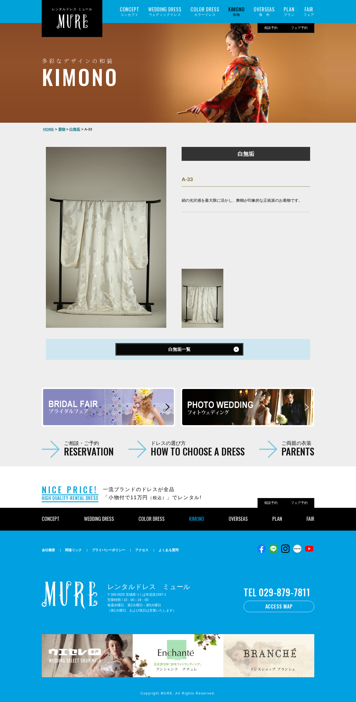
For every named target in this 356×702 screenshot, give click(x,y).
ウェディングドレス (165, 11)
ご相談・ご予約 (89, 448)
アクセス (142, 550)
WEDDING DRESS (99, 518)
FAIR (310, 518)
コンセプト (129, 11)
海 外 (264, 11)
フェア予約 (299, 28)
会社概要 (48, 550)
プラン (289, 11)
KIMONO (196, 518)
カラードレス (205, 11)
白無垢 (74, 129)
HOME (48, 129)
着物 (236, 11)
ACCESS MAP (279, 606)
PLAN (277, 518)
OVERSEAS (238, 518)
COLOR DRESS (152, 518)
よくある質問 (169, 550)
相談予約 (271, 28)
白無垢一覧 (179, 349)
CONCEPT (51, 518)
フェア (308, 11)
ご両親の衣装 (297, 448)
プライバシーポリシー (108, 550)
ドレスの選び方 (198, 448)
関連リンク (73, 550)
